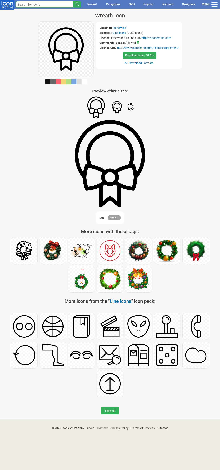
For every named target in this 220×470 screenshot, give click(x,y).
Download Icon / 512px (139, 55)
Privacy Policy (119, 428)
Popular (148, 4)
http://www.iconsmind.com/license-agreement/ (148, 47)
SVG (132, 4)
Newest (92, 4)
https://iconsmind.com (156, 38)
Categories (113, 4)
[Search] (77, 4)
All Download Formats (139, 63)
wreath (114, 217)
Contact (102, 428)
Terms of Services (143, 428)
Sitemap (163, 428)
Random (167, 4)
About (91, 428)
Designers (188, 4)
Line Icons (119, 33)
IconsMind (119, 27)
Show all (110, 410)
